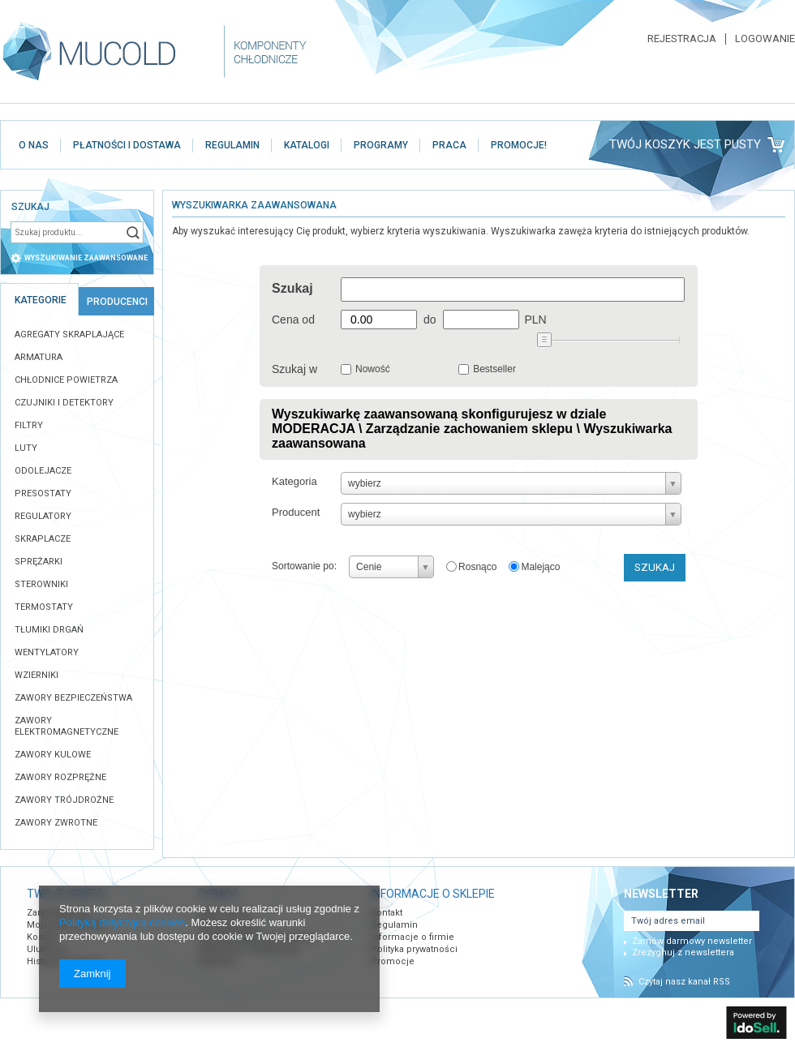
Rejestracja (681, 39)
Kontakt (386, 912)
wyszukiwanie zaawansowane (86, 258)
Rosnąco (477, 567)
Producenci (117, 301)
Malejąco (540, 567)
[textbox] (66, 232)
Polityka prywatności (414, 949)
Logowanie (765, 39)
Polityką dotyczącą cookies (122, 922)
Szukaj (133, 232)
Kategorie (41, 300)
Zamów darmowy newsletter (692, 941)
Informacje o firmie (412, 937)
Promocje (393, 961)
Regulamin (394, 925)
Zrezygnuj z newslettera (683, 952)
